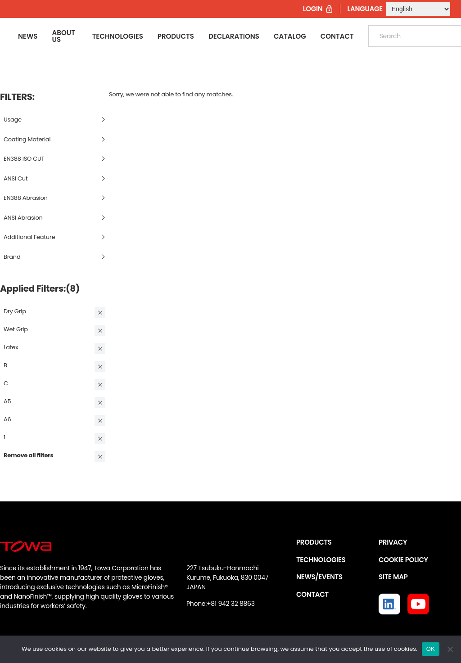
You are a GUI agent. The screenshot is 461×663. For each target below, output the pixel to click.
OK (430, 648)
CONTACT (312, 594)
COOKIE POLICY (403, 559)
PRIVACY (393, 542)
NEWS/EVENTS (319, 577)
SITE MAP (393, 577)
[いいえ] (449, 649)
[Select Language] (418, 9)
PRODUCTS (314, 542)
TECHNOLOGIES (321, 559)
